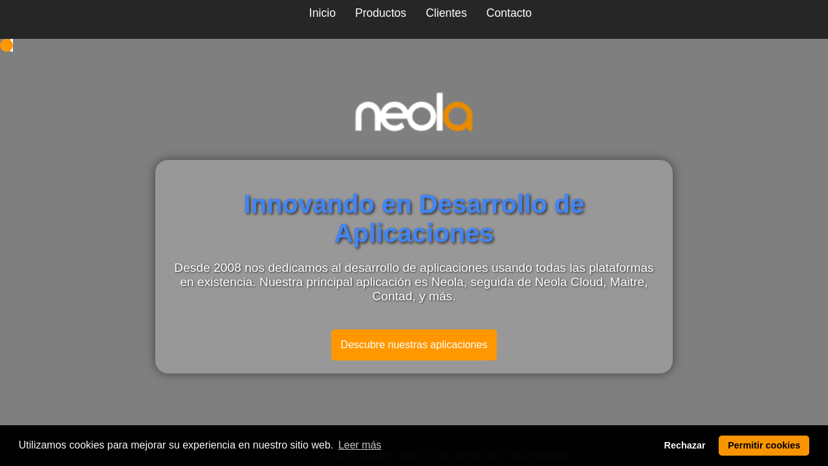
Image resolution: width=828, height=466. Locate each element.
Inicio (322, 12)
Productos (380, 12)
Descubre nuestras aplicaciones (414, 344)
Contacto (509, 12)
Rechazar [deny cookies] (685, 445)
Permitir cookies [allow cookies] (764, 445)
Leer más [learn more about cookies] (360, 444)
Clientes (446, 12)
